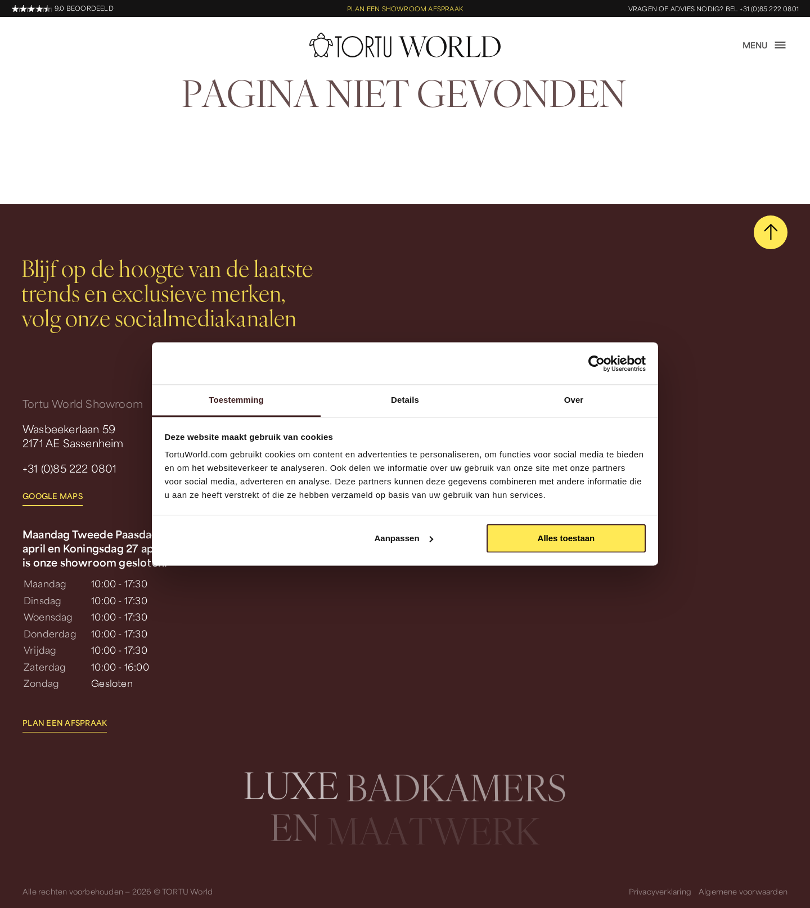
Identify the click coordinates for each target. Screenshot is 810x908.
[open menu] (765, 45)
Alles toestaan (566, 538)
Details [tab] (405, 399)
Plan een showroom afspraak (405, 9)
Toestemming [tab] (236, 399)
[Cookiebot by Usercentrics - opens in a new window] (596, 363)
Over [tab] (574, 399)
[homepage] (405, 45)
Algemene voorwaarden (743, 891)
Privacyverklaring (660, 891)
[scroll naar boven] (771, 232)
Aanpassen (404, 538)
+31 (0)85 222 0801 (69, 468)
